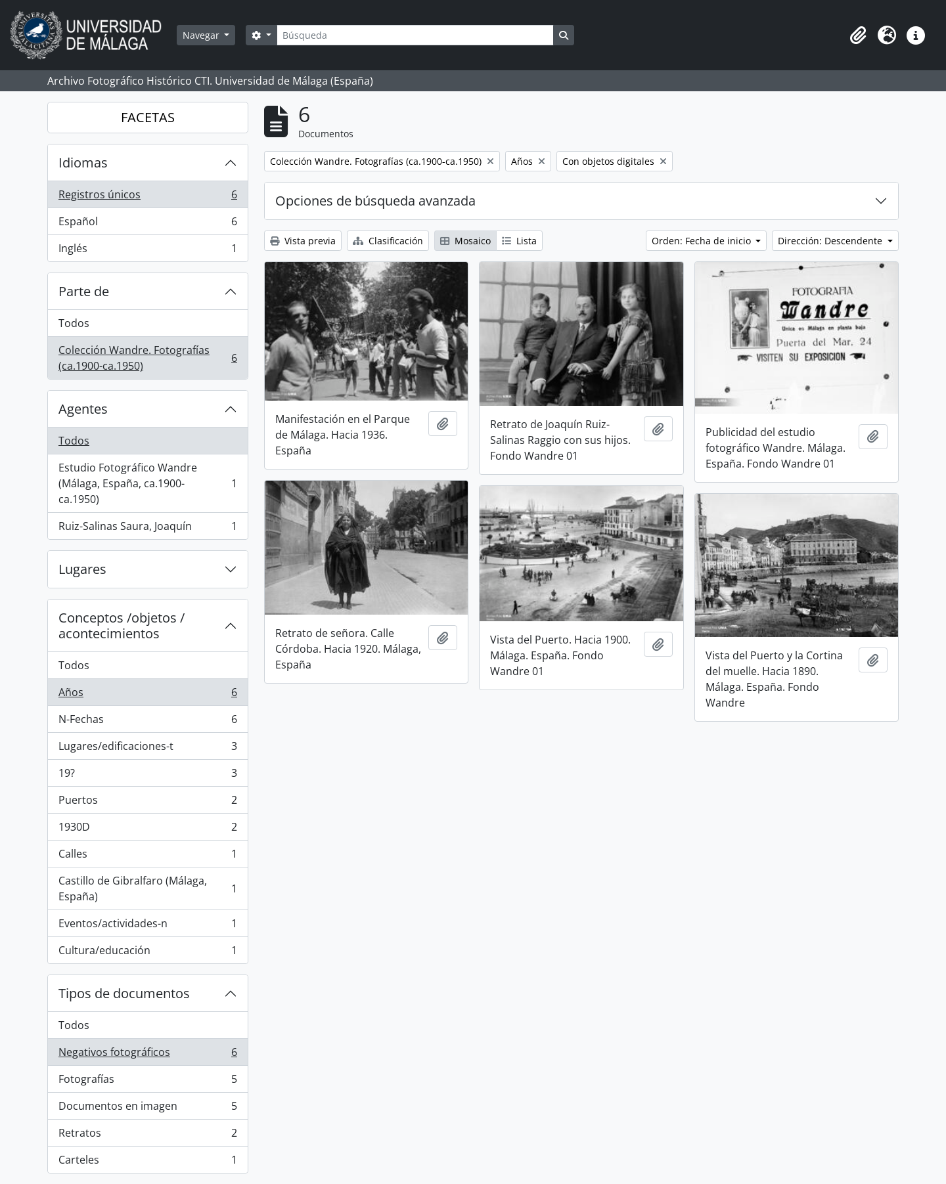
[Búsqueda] (415, 35)
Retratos (147, 1136)
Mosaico (465, 240)
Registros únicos (147, 197)
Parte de (83, 291)
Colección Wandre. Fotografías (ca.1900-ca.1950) (147, 358)
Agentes (83, 409)
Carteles (147, 1162)
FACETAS (148, 117)
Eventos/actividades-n (147, 926)
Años (147, 695)
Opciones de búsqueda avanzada (375, 200)
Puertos (147, 803)
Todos (73, 323)
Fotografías (147, 1082)
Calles (147, 856)
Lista (519, 240)
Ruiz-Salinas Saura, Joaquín (147, 528)
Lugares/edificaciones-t (147, 749)
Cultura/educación (147, 952)
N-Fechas (147, 722)
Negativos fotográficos (147, 1055)
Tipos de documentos (124, 993)
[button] (858, 35)
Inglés (147, 250)
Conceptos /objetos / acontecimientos (121, 625)
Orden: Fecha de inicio (703, 240)
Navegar (202, 35)
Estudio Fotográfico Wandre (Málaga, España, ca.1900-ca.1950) (147, 483)
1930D (147, 830)
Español (147, 224)
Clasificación (388, 240)
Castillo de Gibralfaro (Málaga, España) (147, 888)
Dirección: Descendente (831, 240)
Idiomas (83, 162)
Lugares (82, 569)
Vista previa (303, 240)
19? (147, 776)
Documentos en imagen (147, 1109)
